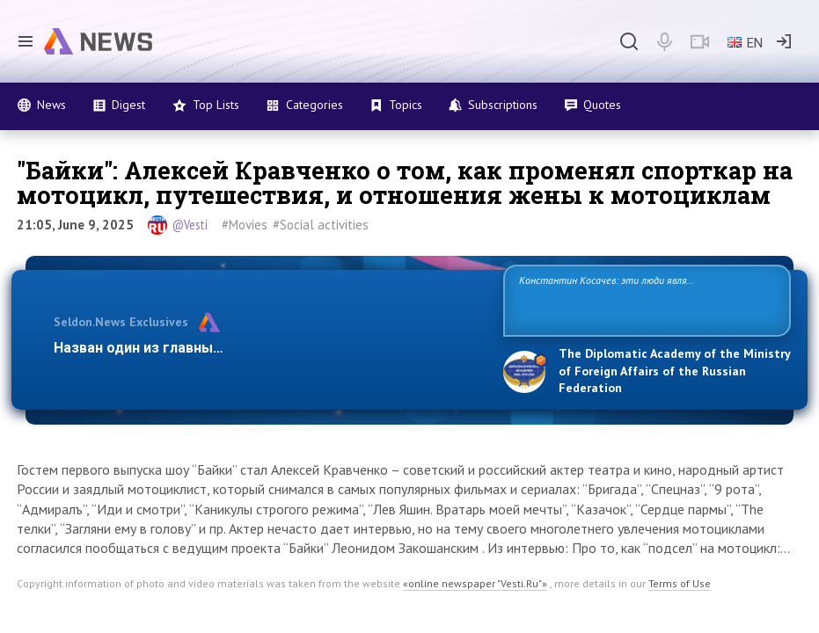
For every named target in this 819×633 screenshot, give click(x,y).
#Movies (244, 224)
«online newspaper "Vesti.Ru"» (475, 583)
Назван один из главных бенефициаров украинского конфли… (268, 347)
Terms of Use (679, 583)
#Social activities (321, 224)
